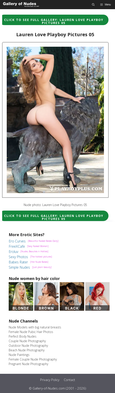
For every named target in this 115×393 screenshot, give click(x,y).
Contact (69, 380)
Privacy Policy (49, 380)
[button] (93, 4)
